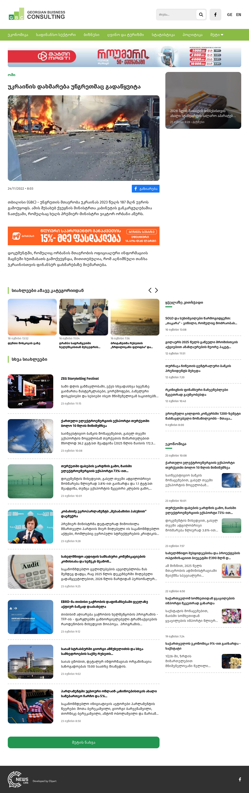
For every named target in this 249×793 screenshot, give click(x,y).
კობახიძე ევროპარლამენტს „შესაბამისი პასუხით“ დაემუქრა (103, 513)
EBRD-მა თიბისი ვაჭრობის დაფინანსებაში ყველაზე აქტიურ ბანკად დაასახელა (104, 604)
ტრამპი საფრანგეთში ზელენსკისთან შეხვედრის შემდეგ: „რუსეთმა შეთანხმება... (82, 345)
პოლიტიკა (193, 34)
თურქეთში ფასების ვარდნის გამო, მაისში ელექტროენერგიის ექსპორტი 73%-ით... (96, 468)
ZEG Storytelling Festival (80, 379)
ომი (11, 74)
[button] (149, 290)
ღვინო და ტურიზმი (125, 34)
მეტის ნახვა (83, 742)
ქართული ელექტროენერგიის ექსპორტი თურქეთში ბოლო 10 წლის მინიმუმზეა (105, 423)
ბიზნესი (91, 34)
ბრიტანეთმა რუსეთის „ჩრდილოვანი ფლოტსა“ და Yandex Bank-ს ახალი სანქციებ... (134, 345)
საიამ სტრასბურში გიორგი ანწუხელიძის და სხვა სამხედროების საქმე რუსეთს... (102, 651)
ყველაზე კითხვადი (184, 302)
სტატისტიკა (163, 34)
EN (238, 14)
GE (229, 14)
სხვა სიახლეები (29, 359)
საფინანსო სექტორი (56, 34)
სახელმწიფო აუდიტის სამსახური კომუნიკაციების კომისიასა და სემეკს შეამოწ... (103, 559)
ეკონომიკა (18, 34)
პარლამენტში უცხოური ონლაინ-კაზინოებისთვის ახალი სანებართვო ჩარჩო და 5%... (109, 693)
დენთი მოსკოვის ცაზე (24, 343)
